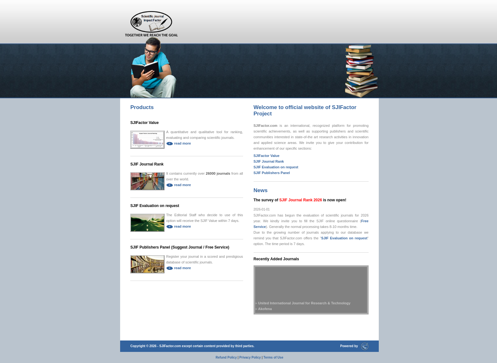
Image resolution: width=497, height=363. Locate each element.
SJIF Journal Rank (147, 164)
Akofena (265, 310)
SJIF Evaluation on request (154, 206)
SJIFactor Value (144, 122)
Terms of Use (273, 357)
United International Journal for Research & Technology (304, 304)
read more (178, 143)
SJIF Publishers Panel (272, 173)
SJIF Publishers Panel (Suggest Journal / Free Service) (179, 247)
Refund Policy (226, 357)
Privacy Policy (250, 357)
